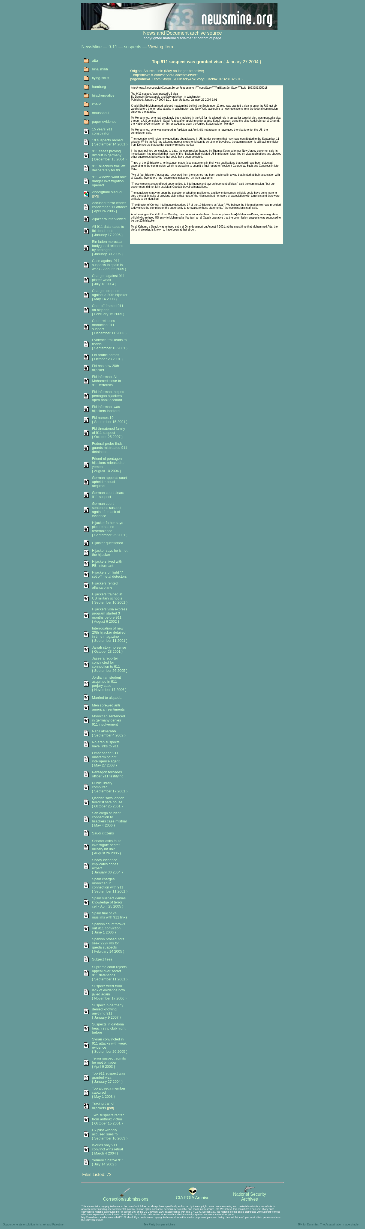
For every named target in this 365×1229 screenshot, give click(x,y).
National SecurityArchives (249, 1194)
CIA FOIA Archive (193, 1196)
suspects (132, 46)
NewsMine (91, 46)
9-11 (112, 46)
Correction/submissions (125, 1197)
